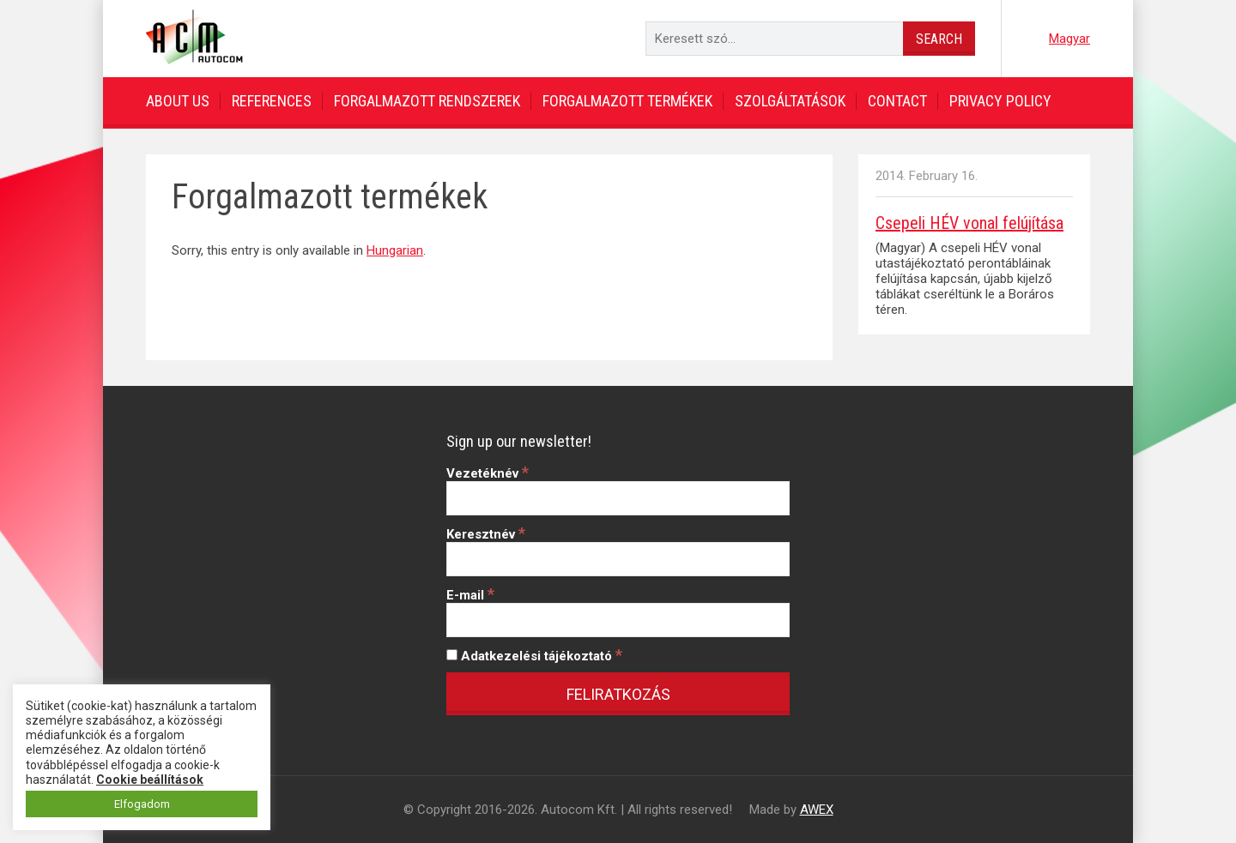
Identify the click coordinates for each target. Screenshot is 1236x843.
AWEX (816, 809)
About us (177, 101)
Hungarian (395, 250)
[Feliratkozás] (618, 693)
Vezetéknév (487, 473)
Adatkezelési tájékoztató (534, 656)
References (272, 101)
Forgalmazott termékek (627, 101)
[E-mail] (618, 620)
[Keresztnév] (618, 559)
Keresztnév (485, 534)
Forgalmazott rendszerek (427, 101)
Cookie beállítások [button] (149, 779)
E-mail (470, 595)
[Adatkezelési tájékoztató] (451, 654)
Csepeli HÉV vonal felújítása (969, 223)
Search (939, 39)
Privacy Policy (1000, 101)
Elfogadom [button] (142, 804)
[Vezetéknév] (618, 498)
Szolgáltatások (790, 101)
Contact (897, 101)
